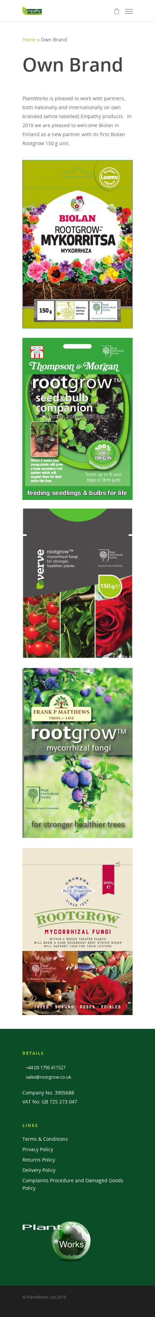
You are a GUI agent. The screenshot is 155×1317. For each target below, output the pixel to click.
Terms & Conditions (45, 1139)
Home (29, 39)
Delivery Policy (38, 1170)
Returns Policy (38, 1159)
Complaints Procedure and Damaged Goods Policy (72, 1184)
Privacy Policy (37, 1149)
